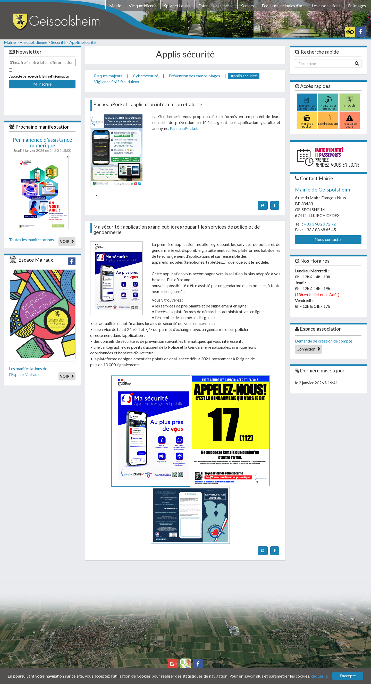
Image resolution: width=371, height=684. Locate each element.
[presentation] (42, 98)
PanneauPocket (184, 128)
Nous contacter (328, 239)
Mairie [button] (115, 5)
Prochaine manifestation (42, 127)
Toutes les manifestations (31, 239)
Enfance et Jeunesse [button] (215, 5)
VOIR (67, 241)
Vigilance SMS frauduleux (116, 81)
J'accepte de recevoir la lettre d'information (39, 76)
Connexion (308, 348)
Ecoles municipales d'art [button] (283, 5)
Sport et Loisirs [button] (177, 5)
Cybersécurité (145, 75)
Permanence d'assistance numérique (42, 142)
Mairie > (11, 42)
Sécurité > (60, 42)
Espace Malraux (35, 260)
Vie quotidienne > (35, 42)
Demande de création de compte (323, 340)
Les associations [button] (326, 5)
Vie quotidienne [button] (142, 5)
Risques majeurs (108, 75)
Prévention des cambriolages (194, 75)
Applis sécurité (82, 42)
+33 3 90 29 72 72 (320, 223)
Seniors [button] (247, 5)
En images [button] (357, 5)
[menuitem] (115, 6)
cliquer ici (319, 676)
